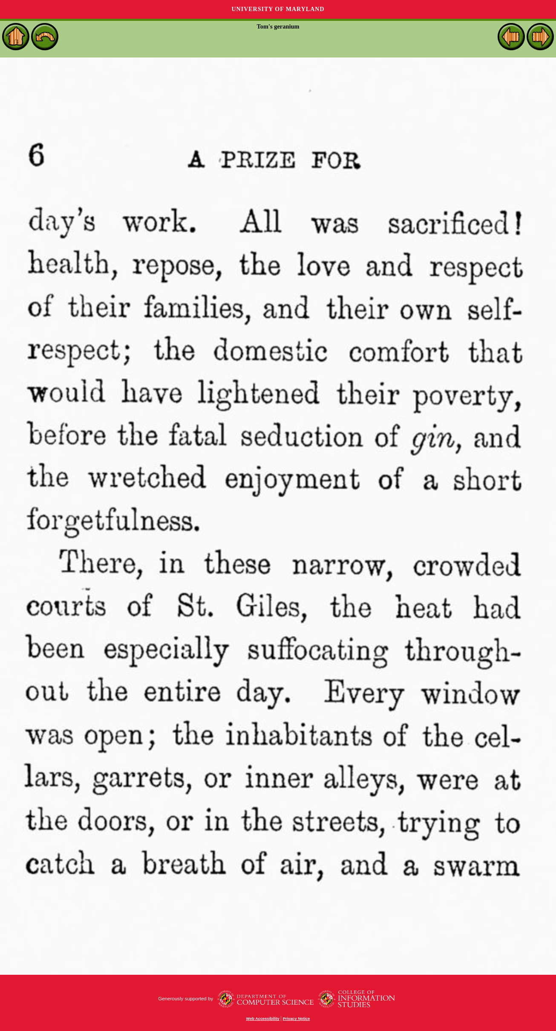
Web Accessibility (262, 1019)
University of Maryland (277, 9)
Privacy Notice (296, 1019)
